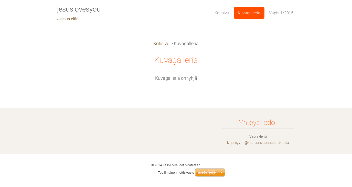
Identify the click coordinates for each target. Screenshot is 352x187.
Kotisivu (161, 43)
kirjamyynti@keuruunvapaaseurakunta (258, 143)
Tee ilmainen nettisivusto (176, 172)
